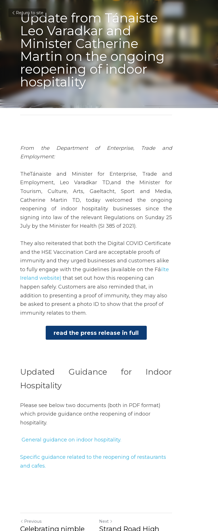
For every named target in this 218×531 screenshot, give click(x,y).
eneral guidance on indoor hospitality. (73, 381)
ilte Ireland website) (124, 241)
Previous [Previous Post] (30, 454)
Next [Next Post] (118, 454)
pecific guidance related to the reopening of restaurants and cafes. (108, 398)
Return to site (27, 12)
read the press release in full (109, 296)
